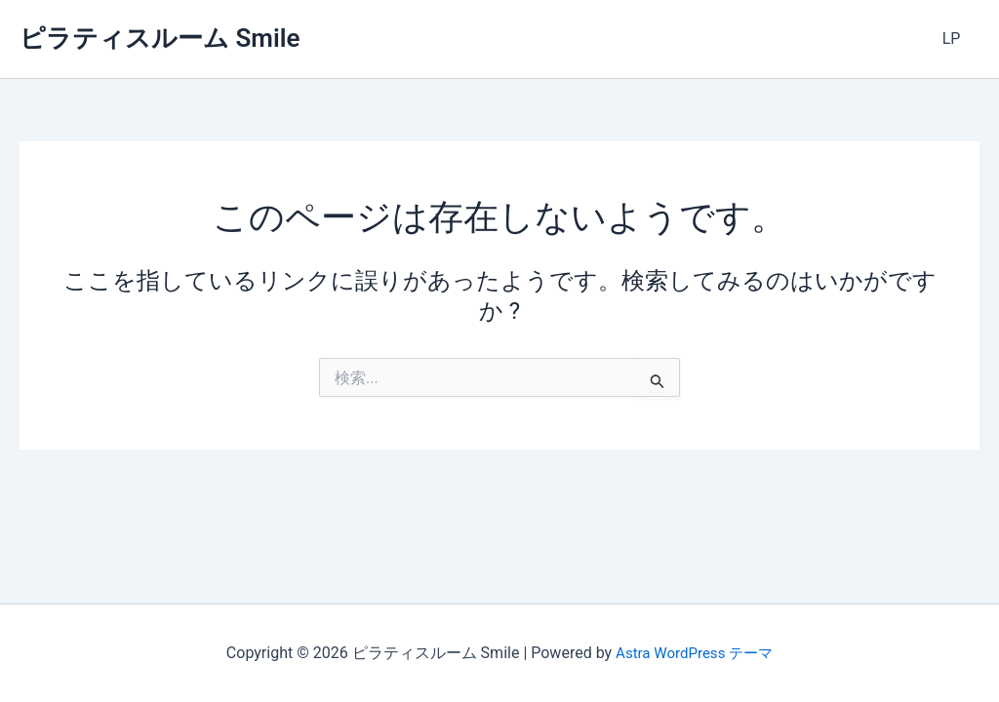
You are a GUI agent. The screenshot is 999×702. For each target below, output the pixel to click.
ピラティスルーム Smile (160, 38)
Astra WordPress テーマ (694, 653)
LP (954, 38)
